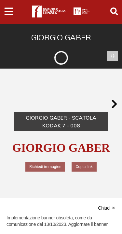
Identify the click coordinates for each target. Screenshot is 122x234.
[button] (114, 104)
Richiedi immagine (45, 166)
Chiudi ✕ (106, 208)
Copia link (83, 166)
